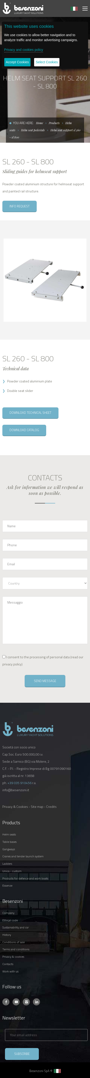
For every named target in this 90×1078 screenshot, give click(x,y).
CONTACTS (7, 964)
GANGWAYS (8, 849)
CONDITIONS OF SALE (13, 942)
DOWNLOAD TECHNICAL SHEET (30, 412)
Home (39, 123)
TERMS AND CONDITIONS (15, 949)
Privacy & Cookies (15, 806)
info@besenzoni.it (15, 789)
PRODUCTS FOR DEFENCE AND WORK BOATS (25, 878)
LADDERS (7, 863)
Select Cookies (47, 62)
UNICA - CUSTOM (12, 871)
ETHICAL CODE (10, 920)
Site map (37, 806)
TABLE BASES (9, 841)
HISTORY (6, 934)
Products (54, 123)
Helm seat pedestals (33, 130)
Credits (51, 806)
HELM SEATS (9, 834)
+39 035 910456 (20, 782)
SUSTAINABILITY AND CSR (15, 927)
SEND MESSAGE (45, 680)
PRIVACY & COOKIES (13, 956)
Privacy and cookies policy (23, 50)
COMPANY (8, 913)
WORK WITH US (10, 971)
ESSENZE (7, 885)
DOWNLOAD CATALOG (24, 430)
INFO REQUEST (19, 206)
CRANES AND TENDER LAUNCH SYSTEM (23, 856)
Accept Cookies (17, 62)
